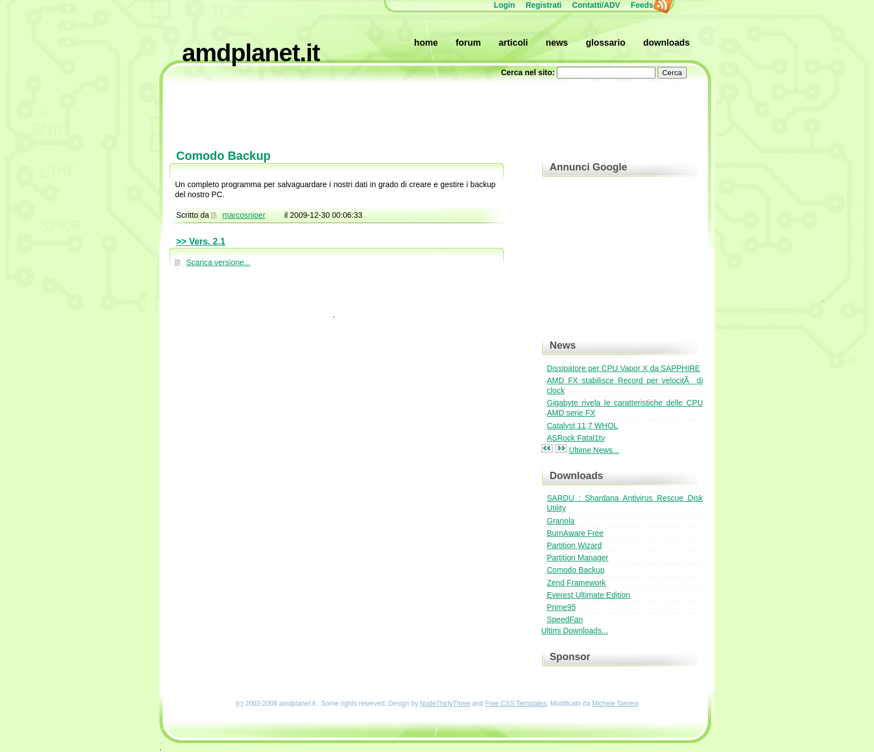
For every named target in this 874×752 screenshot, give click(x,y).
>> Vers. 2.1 (200, 241)
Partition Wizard (574, 545)
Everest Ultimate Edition (588, 594)
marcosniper (243, 215)
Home (426, 42)
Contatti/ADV (596, 5)
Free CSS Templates (516, 703)
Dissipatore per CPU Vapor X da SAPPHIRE (623, 368)
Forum (467, 42)
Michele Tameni (615, 703)
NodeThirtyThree (445, 703)
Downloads (666, 42)
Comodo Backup (576, 569)
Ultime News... (594, 450)
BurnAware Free (575, 533)
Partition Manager (578, 557)
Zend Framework (576, 582)
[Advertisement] (437, 109)
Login (504, 5)
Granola (561, 520)
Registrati (544, 5)
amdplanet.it (251, 52)
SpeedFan (565, 619)
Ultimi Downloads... (574, 630)
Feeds (647, 5)
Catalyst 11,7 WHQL (582, 425)
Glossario (605, 42)
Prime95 (561, 607)
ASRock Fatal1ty (576, 437)
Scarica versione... (218, 262)
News (557, 42)
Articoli (513, 42)
